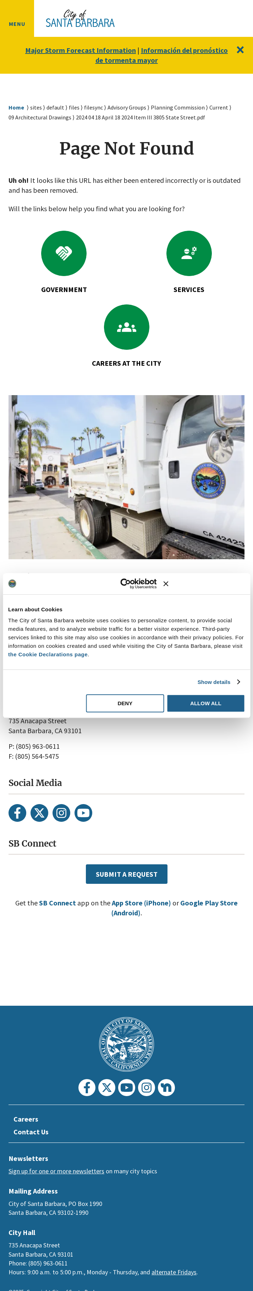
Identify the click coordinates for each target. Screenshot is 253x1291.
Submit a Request (126, 874)
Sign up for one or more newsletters (56, 1171)
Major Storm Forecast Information (97, 50)
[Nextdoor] (166, 1087)
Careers (26, 1119)
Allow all (205, 703)
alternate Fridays (174, 1272)
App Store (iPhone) (141, 903)
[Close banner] (204, 583)
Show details (214, 682)
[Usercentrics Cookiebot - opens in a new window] (126, 583)
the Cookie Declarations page (48, 654)
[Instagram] (61, 813)
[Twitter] (39, 813)
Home (16, 108)
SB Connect (53, 903)
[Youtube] (83, 813)
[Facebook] (17, 813)
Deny (124, 703)
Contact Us (32, 1132)
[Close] (239, 49)
